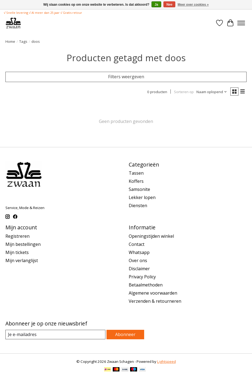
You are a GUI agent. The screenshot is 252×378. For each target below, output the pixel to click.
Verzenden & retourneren (155, 301)
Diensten (138, 205)
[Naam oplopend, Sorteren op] (211, 91)
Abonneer (125, 334)
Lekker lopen (142, 197)
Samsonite (139, 189)
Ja (156, 4)
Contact (136, 244)
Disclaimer (139, 269)
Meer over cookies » (193, 4)
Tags (23, 41)
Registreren (17, 236)
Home (10, 41)
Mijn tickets (17, 252)
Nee (169, 4)
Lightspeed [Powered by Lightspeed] (166, 361)
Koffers (136, 181)
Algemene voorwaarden (153, 293)
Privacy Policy (142, 277)
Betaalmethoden (146, 285)
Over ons (138, 260)
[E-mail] (55, 334)
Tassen (136, 173)
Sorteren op (184, 91)
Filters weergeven (126, 77)
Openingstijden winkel (151, 236)
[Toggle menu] (241, 23)
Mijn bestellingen (23, 244)
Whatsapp (139, 252)
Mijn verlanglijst (21, 260)
